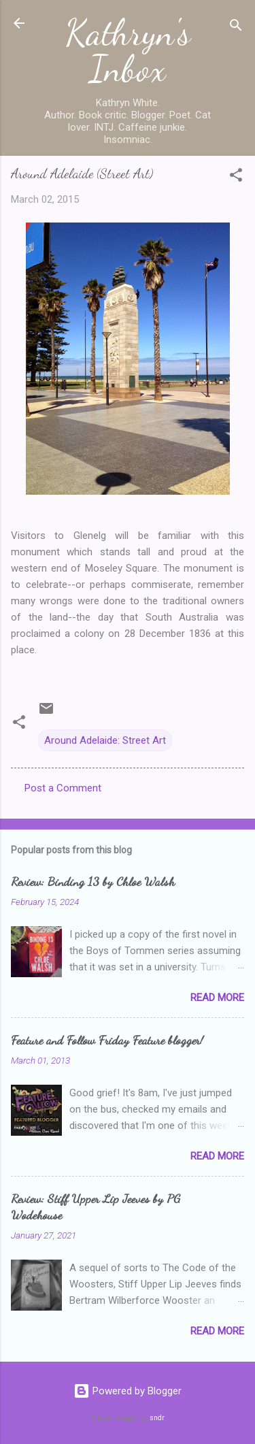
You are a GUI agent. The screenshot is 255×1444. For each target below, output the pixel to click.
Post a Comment (62, 788)
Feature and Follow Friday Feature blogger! (107, 1039)
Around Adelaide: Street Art (105, 740)
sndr (157, 1417)
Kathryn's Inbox (127, 51)
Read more (217, 997)
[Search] (236, 27)
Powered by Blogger (127, 1391)
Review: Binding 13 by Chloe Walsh (93, 881)
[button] (236, 177)
